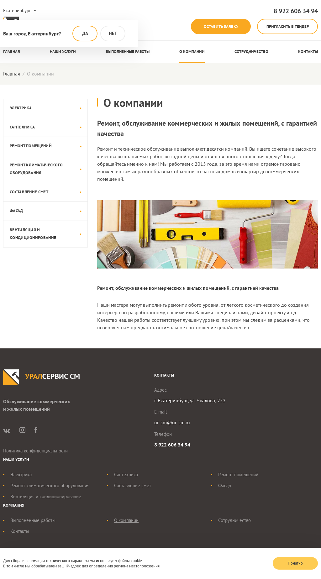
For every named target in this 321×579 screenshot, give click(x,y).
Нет (113, 33)
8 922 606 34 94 (296, 11)
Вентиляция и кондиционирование (33, 234)
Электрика (21, 108)
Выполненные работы (128, 52)
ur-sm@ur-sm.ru (172, 423)
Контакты (308, 52)
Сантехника (22, 127)
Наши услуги (63, 52)
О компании (192, 52)
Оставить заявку (218, 26)
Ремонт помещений (31, 146)
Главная (11, 52)
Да (85, 33)
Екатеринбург (17, 10)
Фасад (16, 211)
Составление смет (29, 192)
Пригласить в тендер (287, 26)
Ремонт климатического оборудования (36, 169)
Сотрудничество (251, 52)
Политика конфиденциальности (35, 451)
